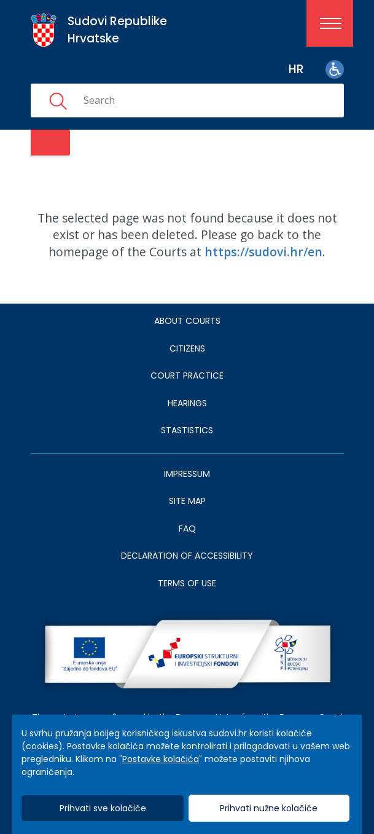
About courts (187, 321)
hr (296, 69)
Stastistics (187, 430)
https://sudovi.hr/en (263, 251)
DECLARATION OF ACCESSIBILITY (187, 555)
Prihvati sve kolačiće (103, 808)
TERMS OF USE (187, 583)
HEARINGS (187, 403)
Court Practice (187, 375)
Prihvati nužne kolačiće (269, 808)
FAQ (187, 528)
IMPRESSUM (187, 474)
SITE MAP (187, 501)
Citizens (187, 348)
